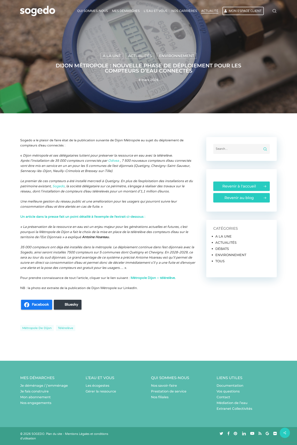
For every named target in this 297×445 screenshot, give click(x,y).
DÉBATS (222, 249)
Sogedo (58, 186)
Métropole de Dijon (37, 328)
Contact (223, 397)
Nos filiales (160, 397)
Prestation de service (168, 391)
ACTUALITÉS (140, 56)
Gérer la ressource (101, 391)
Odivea (114, 161)
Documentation (230, 386)
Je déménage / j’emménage (44, 386)
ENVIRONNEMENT (176, 56)
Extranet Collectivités (234, 409)
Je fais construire (34, 391)
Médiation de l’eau (232, 403)
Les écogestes (97, 386)
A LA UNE (112, 56)
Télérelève (65, 328)
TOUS (220, 261)
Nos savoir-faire (164, 386)
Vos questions (228, 391)
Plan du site (54, 434)
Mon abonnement (35, 397)
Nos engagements (35, 403)
